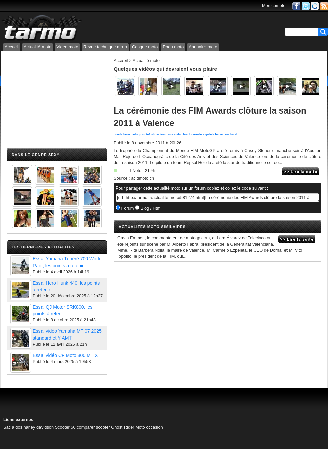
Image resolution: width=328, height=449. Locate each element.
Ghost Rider (122, 427)
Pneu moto (173, 46)
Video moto (67, 46)
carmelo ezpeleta (202, 134)
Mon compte (273, 5)
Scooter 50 (65, 427)
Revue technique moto (105, 46)
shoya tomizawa (162, 134)
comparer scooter (93, 427)
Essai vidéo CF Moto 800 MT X (65, 355)
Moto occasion (149, 427)
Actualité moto (37, 46)
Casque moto (145, 46)
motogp (136, 134)
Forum (127, 208)
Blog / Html (150, 208)
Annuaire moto (203, 46)
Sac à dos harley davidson (28, 427)
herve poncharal (226, 134)
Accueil (12, 46)
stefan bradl (182, 134)
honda (118, 134)
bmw (126, 134)
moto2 (146, 134)
